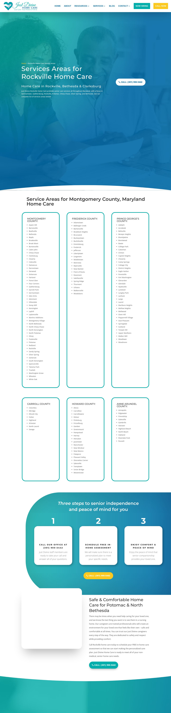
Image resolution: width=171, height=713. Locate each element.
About (67, 6)
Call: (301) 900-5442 (105, 665)
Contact (123, 6)
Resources (80, 6)
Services (98, 6)
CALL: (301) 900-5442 (131, 82)
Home (58, 6)
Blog (112, 6)
